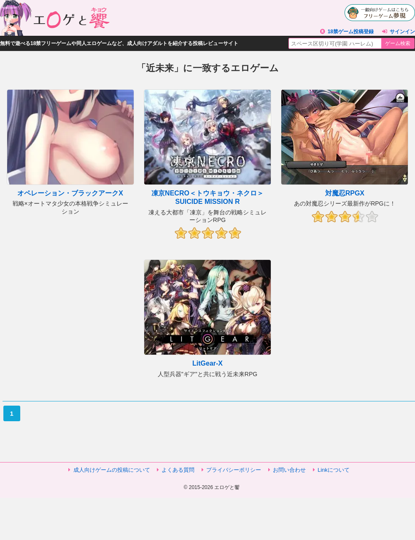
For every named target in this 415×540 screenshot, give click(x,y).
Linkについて (334, 470)
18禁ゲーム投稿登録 (351, 32)
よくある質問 (178, 470)
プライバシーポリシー (233, 470)
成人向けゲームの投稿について (111, 470)
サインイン (402, 32)
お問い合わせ (289, 470)
